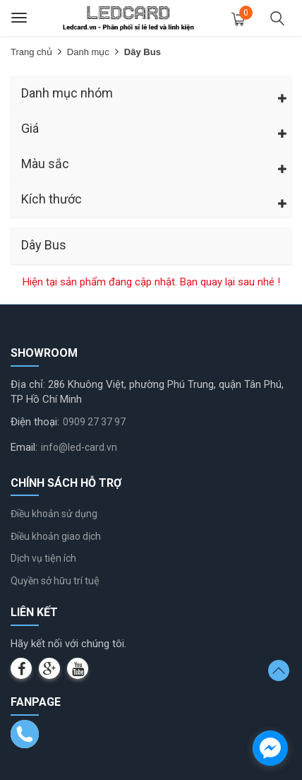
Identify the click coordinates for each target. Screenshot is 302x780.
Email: (24, 447)
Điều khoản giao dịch (56, 536)
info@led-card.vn (79, 447)
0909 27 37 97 (94, 421)
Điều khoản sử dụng (54, 513)
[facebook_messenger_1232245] (270, 748)
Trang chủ (31, 52)
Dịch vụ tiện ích (43, 558)
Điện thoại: (35, 421)
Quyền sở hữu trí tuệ (55, 580)
